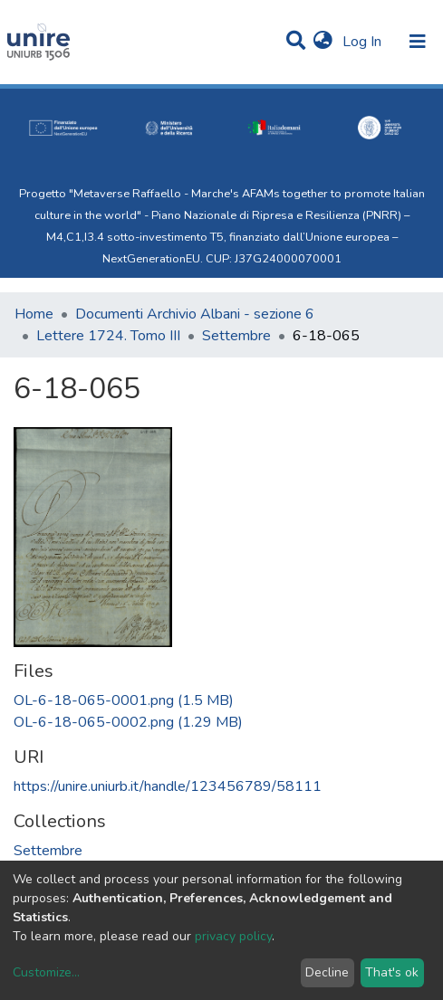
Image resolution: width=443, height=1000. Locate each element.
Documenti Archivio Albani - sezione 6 (194, 314)
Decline (327, 972)
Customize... (46, 972)
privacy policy (233, 936)
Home (33, 314)
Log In (363, 42)
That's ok (392, 972)
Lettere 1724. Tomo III (108, 336)
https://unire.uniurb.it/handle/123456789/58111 (168, 786)
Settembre (236, 336)
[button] (323, 41)
